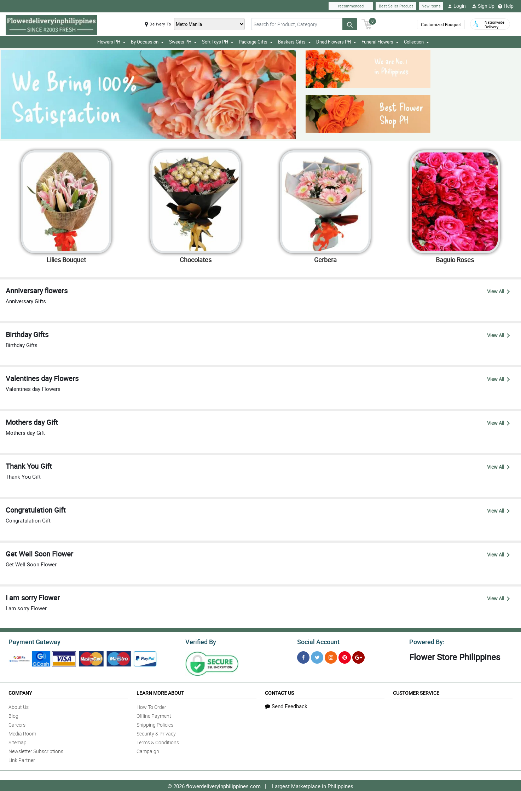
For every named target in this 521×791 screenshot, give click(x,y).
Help (506, 6)
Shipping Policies (155, 723)
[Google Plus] (358, 656)
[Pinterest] (344, 656)
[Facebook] (303, 656)
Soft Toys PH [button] (217, 42)
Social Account (316, 641)
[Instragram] (331, 656)
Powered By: (425, 641)
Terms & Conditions (158, 741)
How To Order (151, 706)
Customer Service (416, 691)
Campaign (148, 750)
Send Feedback (286, 705)
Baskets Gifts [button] (294, 42)
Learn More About (160, 691)
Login (457, 6)
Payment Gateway (31, 641)
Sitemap (17, 741)
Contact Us (279, 691)
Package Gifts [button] (256, 42)
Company (20, 691)
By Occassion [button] (147, 42)
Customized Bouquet (441, 24)
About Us (18, 706)
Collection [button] (416, 42)
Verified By (200, 641)
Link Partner (21, 759)
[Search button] (349, 24)
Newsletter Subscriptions (35, 750)
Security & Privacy (156, 732)
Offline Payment (154, 714)
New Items (431, 5)
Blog (13, 714)
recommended (351, 5)
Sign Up (483, 6)
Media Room (22, 732)
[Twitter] (317, 656)
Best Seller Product (396, 5)
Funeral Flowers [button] (380, 42)
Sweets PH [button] (183, 42)
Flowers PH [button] (111, 42)
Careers (16, 723)
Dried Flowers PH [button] (336, 42)
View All (498, 291)
